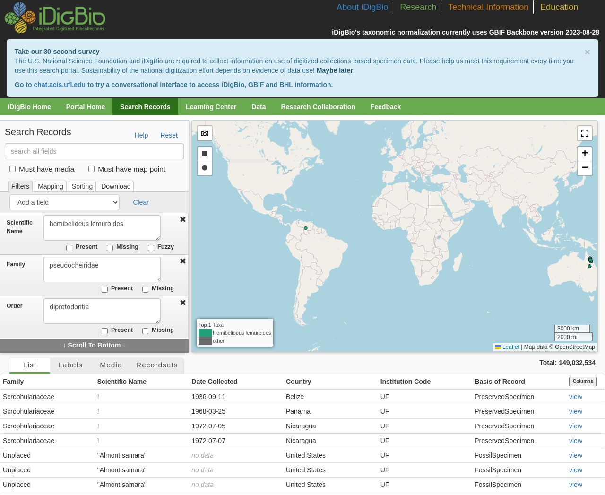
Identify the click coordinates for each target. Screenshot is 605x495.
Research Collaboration (318, 107)
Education (559, 7)
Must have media (41, 169)
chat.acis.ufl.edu (60, 84)
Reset (169, 135)
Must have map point (126, 169)
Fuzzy (161, 247)
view (575, 396)
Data (258, 107)
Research (418, 7)
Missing (122, 247)
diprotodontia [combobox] (104, 311)
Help (141, 135)
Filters (20, 186)
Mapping (50, 186)
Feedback (386, 107)
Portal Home (85, 107)
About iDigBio (362, 7)
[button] (585, 133)
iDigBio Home (29, 107)
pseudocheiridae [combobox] (104, 269)
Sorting (82, 186)
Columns (583, 381)
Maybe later (335, 70)
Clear (140, 202)
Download (115, 186)
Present (81, 247)
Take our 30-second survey (57, 51)
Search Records (145, 107)
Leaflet (507, 347)
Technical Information (488, 7)
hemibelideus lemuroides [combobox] (104, 228)
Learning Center (211, 107)
